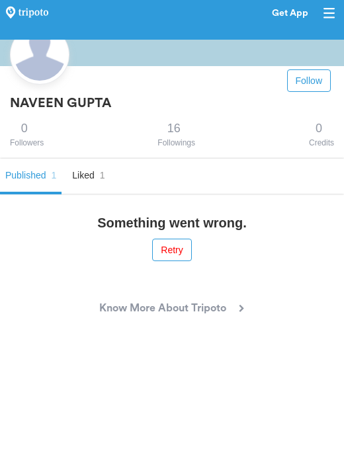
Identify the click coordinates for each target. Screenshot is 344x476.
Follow (309, 80)
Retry (172, 250)
